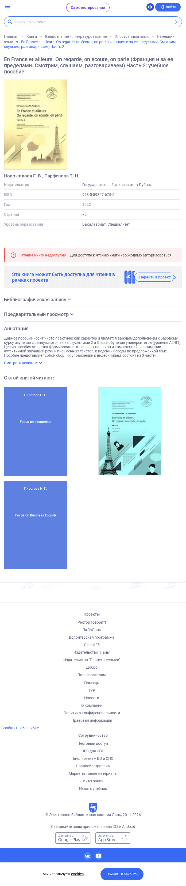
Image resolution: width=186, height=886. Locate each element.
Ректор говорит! (92, 622)
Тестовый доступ (93, 743)
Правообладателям (93, 766)
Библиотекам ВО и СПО (93, 758)
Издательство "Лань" (91, 652)
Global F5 (92, 645)
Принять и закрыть (122, 874)
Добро (92, 667)
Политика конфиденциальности (92, 713)
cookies (77, 874)
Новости (91, 698)
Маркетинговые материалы (93, 773)
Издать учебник (93, 788)
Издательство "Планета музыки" (91, 660)
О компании (91, 705)
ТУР (91, 690)
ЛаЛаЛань (91, 630)
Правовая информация (91, 720)
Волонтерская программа (91, 637)
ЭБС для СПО (93, 751)
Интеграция (93, 781)
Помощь (91, 683)
